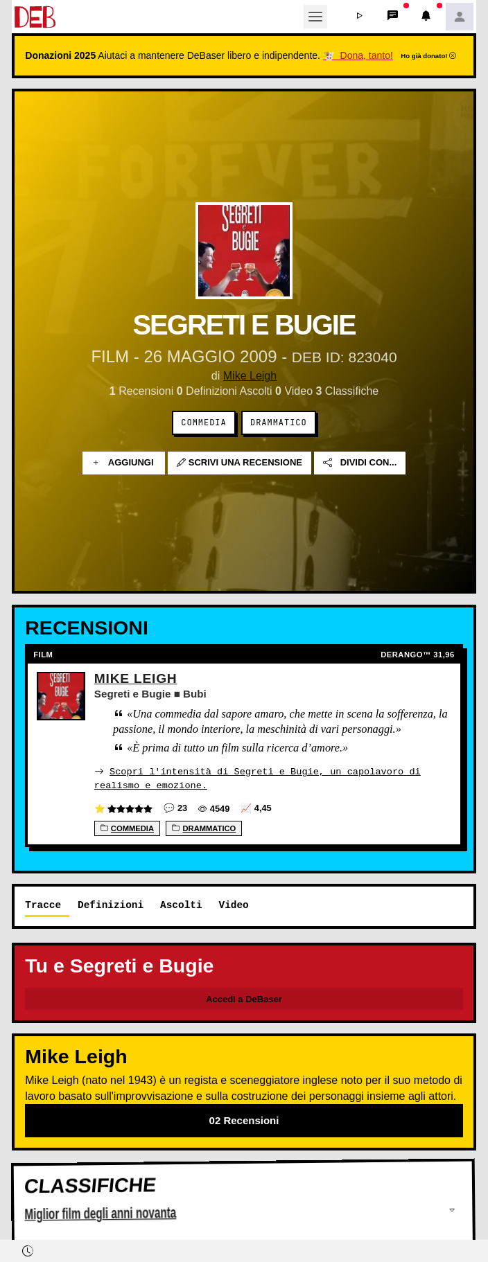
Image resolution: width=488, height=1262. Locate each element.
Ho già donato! (428, 56)
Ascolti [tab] (181, 904)
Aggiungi (124, 463)
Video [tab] (234, 904)
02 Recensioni (244, 1120)
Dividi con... (360, 463)
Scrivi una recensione (239, 463)
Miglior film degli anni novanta (101, 1213)
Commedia (203, 422)
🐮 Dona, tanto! (358, 55)
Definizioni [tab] (110, 904)
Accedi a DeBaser (244, 998)
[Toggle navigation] (315, 16)
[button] (360, 16)
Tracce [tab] (43, 904)
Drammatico (278, 422)
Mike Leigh (250, 376)
